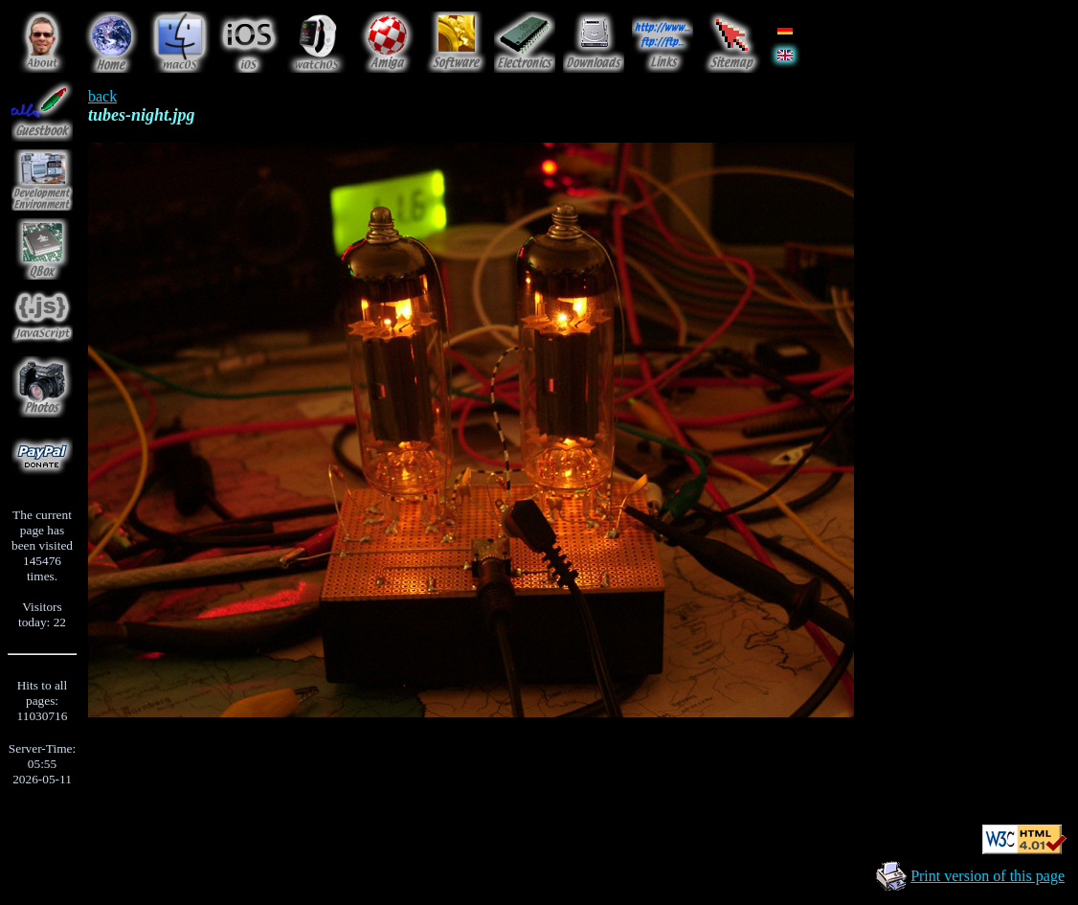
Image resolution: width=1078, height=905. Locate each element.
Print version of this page (987, 876)
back (102, 96)
